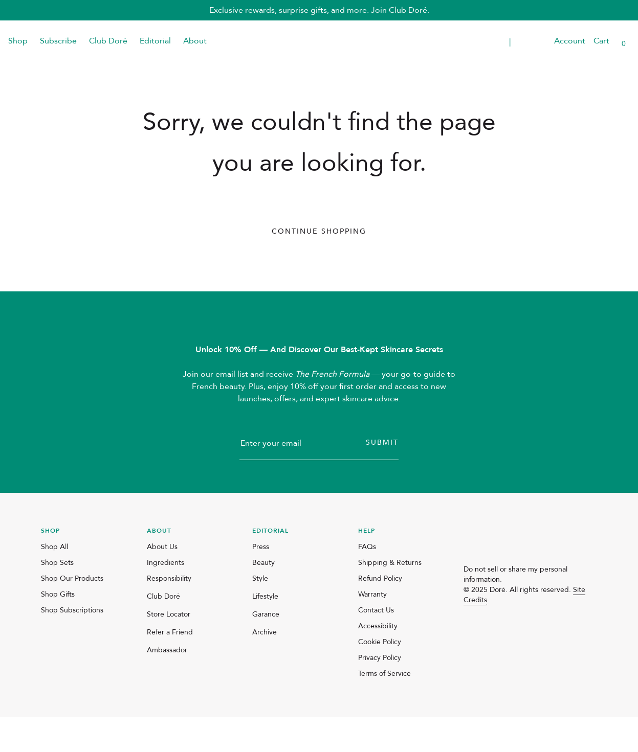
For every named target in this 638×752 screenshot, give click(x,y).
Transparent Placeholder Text (472, 41)
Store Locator (168, 649)
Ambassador (167, 685)
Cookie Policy (379, 676)
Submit (382, 477)
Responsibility (169, 613)
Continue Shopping (319, 231)
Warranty (372, 629)
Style (260, 613)
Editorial (155, 41)
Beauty (263, 597)
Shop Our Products (72, 613)
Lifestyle (265, 631)
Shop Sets (57, 597)
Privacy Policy (379, 692)
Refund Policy (380, 613)
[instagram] (470, 633)
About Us (162, 581)
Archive (264, 667)
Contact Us (376, 645)
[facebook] (494, 633)
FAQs (367, 581)
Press (260, 581)
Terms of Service (384, 708)
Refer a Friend (170, 667)
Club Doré (108, 41)
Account (569, 41)
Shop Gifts (58, 629)
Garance (265, 649)
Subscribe (58, 41)
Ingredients (165, 597)
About (195, 41)
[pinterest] (519, 633)
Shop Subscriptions (72, 645)
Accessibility (378, 661)
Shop (18, 41)
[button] (540, 41)
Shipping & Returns (390, 597)
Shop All (54, 581)
